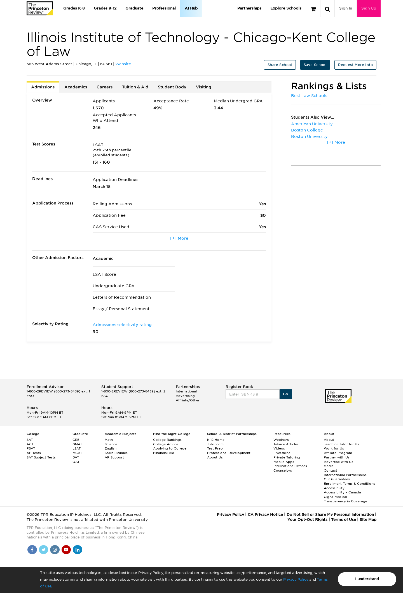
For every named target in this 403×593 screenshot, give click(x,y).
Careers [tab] (105, 87)
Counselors (282, 470)
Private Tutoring (286, 457)
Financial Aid (163, 453)
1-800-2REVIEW (58, 391)
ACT (30, 444)
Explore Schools (285, 8)
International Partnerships (345, 475)
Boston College (307, 130)
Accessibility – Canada (342, 492)
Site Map (368, 519)
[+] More (179, 238)
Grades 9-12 (105, 8)
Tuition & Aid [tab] (135, 87)
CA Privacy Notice (265, 514)
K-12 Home (215, 440)
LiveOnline (281, 453)
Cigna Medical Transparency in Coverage (345, 499)
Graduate (134, 8)
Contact (330, 470)
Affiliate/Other (188, 400)
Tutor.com (215, 444)
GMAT (77, 444)
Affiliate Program (338, 453)
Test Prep (215, 448)
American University (312, 124)
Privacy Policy (295, 579)
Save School (315, 65)
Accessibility (334, 488)
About (329, 440)
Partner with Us (337, 457)
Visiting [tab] (203, 87)
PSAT (31, 448)
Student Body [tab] (172, 87)
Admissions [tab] (43, 87)
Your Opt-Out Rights (307, 519)
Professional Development (228, 453)
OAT (75, 462)
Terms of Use (343, 519)
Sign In (345, 8)
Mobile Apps (283, 462)
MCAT (77, 453)
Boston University (309, 136)
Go (285, 394)
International (186, 391)
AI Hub (191, 8)
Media (329, 466)
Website (123, 64)
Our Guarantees (337, 479)
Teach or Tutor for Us (341, 444)
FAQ (30, 396)
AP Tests (34, 453)
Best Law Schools (309, 95)
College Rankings (167, 440)
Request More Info (355, 65)
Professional (164, 8)
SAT (30, 440)
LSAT (76, 448)
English (110, 448)
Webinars (281, 440)
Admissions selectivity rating (122, 325)
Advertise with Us (338, 462)
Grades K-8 (74, 8)
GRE (75, 440)
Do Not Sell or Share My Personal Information (330, 514)
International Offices (290, 466)
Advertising (185, 396)
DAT (75, 457)
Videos (279, 448)
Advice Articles (286, 444)
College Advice (165, 444)
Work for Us (334, 448)
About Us (215, 457)
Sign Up (368, 8)
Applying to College (169, 448)
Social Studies (116, 453)
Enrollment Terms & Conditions (349, 484)
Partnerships (249, 8)
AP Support (114, 457)
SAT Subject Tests (41, 457)
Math (109, 440)
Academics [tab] (75, 87)
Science (111, 444)
